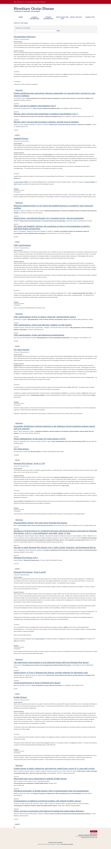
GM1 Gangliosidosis (22, 245)
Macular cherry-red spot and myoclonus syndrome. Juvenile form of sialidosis (46, 122)
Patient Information (48, 17)
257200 (20, 501)
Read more (17, 135)
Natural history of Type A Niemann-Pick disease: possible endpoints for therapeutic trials (51, 672)
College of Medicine (93, 833)
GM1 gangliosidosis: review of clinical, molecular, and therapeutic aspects (45, 317)
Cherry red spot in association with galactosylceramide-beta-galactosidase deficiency (49, 811)
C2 (82, 477)
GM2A (84, 393)
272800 (26, 182)
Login (96, 837)
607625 (60, 493)
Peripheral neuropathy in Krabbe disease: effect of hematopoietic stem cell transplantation (51, 791)
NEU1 (65, 74)
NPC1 (61, 638)
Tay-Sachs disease (47, 154)
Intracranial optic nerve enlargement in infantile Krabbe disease (40, 778)
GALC (50, 737)
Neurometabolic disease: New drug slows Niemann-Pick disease (40, 523)
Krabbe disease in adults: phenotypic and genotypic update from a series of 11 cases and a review (54, 768)
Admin (93, 837)
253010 (90, 293)
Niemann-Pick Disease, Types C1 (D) (29, 463)
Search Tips (90, 17)
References (19, 90)
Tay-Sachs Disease (21, 349)
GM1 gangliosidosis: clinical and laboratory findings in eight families (43, 325)
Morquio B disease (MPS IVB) (80, 293)
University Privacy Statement (55, 842)
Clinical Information (34, 17)
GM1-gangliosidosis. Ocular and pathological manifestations (39, 335)
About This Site (76, 17)
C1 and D (37, 638)
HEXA (15, 184)
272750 (64, 393)
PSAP (73, 742)
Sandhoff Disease (21, 138)
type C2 (55, 493)
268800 (42, 395)
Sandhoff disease (35, 395)
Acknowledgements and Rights (86, 837)
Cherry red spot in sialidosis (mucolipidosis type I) (35, 106)
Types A (16, 501)
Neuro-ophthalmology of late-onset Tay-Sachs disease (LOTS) (40, 439)
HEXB (15, 178)
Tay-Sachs (87, 182)
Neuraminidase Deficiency (25, 36)
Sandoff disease (18, 365)
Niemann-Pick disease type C (26, 557)
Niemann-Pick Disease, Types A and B (30, 572)
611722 (47, 742)
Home (21, 17)
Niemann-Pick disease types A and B (64, 477)
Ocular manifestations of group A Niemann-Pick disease (37, 683)
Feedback (93, 831)
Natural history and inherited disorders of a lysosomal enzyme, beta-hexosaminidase (49, 218)
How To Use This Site (62, 17)
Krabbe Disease (20, 697)
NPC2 (15, 640)
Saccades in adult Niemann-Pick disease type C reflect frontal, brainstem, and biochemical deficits (55, 547)
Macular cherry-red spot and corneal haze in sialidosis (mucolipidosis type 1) (46, 114)
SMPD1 (66, 627)
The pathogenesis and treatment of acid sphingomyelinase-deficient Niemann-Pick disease (51, 662)
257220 (42, 638)
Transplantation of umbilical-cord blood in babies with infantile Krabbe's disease (47, 801)
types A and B (65, 485)
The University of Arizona (67, 844)
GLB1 (58, 293)
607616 (28, 501)
